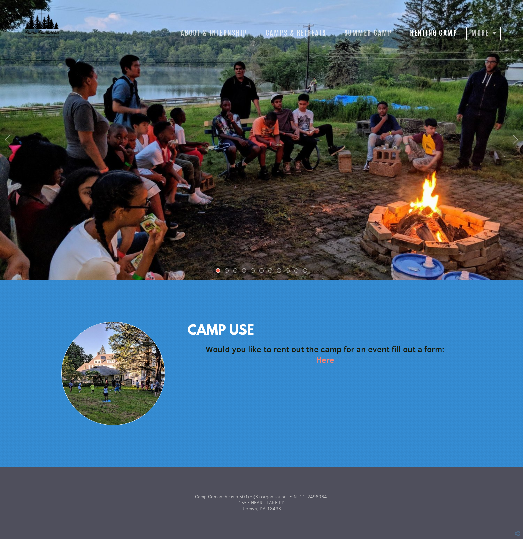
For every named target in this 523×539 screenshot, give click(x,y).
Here (325, 360)
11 (306, 271)
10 (297, 271)
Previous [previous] (7, 140)
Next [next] (515, 140)
